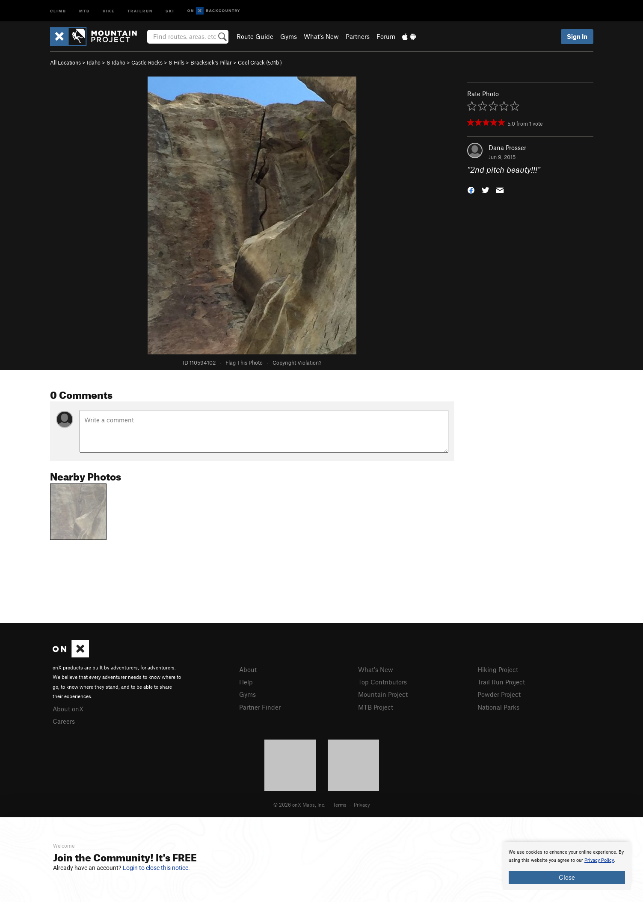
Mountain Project (383, 694)
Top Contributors (382, 682)
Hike (109, 10)
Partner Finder (260, 707)
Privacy (362, 805)
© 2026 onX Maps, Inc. (299, 805)
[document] (567, 866)
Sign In (577, 36)
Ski (170, 10)
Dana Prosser (507, 147)
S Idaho (116, 62)
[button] (471, 190)
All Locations (65, 62)
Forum (385, 36)
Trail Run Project (501, 682)
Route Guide (255, 36)
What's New (321, 36)
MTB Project (375, 707)
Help (246, 682)
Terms (340, 805)
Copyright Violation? (297, 362)
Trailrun (140, 10)
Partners (358, 36)
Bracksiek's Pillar (211, 62)
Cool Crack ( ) (260, 62)
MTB (84, 10)
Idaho (94, 62)
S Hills (176, 62)
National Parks (498, 707)
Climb (58, 10)
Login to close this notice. (156, 867)
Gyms (288, 36)
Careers (64, 721)
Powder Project (499, 694)
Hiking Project (497, 669)
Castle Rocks (147, 62)
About (248, 669)
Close (567, 877)
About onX (68, 709)
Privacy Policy (599, 860)
